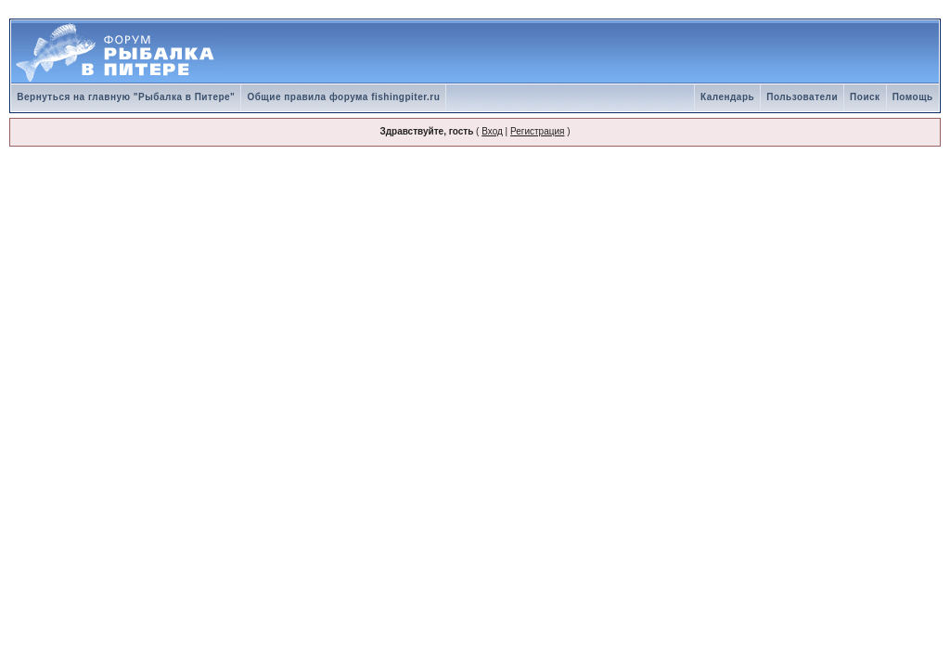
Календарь (727, 97)
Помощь (912, 97)
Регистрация (537, 131)
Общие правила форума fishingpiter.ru (343, 97)
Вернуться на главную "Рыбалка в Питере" (126, 97)
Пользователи (802, 97)
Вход (492, 131)
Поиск (865, 97)
